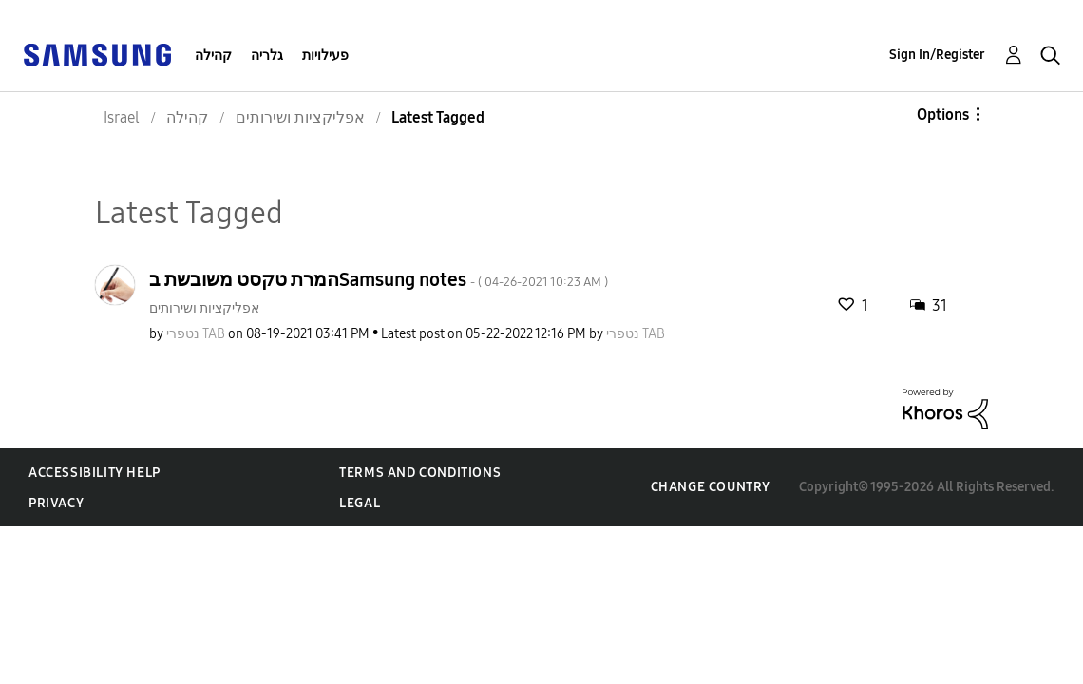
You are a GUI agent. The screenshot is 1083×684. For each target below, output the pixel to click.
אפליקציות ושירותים (204, 308)
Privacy (56, 503)
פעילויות (325, 56)
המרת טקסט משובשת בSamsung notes (378, 279)
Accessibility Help (94, 473)
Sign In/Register (937, 55)
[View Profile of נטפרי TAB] (195, 334)
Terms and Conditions (420, 473)
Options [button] (943, 114)
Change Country (710, 487)
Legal (359, 503)
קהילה (213, 56)
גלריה (267, 56)
